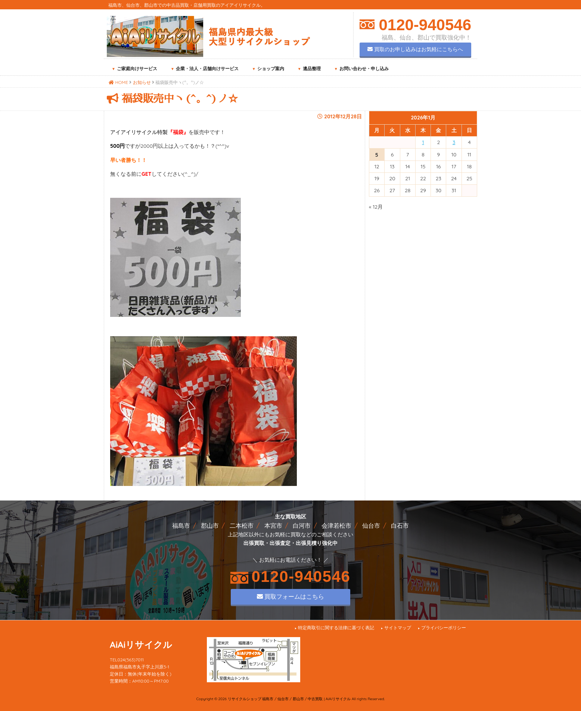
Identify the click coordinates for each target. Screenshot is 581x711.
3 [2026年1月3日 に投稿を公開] (454, 142)
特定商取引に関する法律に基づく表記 (336, 627)
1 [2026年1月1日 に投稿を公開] (423, 142)
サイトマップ (397, 627)
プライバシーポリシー (443, 627)
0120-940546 (423, 25)
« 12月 (376, 206)
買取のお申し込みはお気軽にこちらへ (415, 49)
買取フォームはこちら (290, 596)
